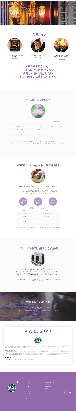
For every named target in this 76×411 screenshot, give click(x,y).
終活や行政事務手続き (26, 393)
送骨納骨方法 (48, 386)
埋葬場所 (47, 388)
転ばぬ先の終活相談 (26, 391)
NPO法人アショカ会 (67, 385)
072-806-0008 (41, 279)
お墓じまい (24, 396)
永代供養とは (48, 385)
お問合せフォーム (26, 279)
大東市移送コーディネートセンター (30, 382)
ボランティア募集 (25, 386)
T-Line (14, 395)
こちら (52, 274)
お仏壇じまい (24, 398)
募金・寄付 (65, 390)
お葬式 (23, 395)
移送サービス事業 (25, 385)
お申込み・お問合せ (67, 392)
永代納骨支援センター (34, 274)
